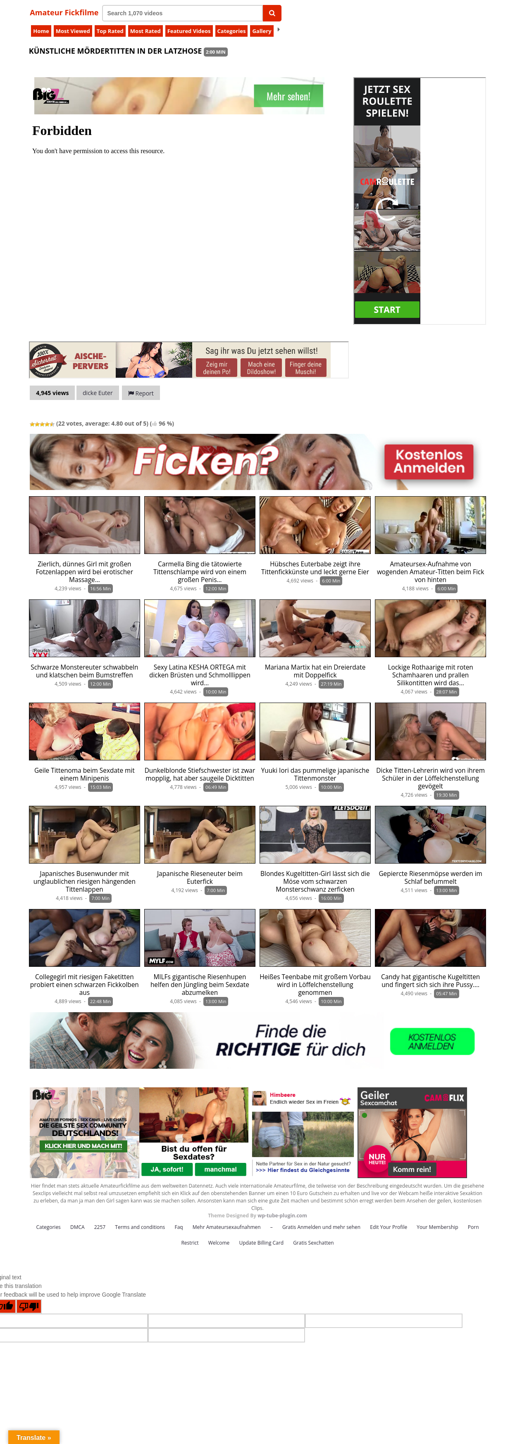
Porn (473, 1227)
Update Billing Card (261, 1242)
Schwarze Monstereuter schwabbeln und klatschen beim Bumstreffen (84, 671)
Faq (178, 1227)
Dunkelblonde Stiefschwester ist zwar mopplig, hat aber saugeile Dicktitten (200, 774)
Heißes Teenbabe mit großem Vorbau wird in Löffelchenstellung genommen (315, 985)
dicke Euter (98, 393)
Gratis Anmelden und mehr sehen (321, 1227)
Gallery (261, 31)
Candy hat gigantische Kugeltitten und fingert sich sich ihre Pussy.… (430, 981)
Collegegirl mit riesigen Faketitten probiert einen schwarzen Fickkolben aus (84, 985)
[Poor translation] (29, 1306)
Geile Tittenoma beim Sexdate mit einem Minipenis (84, 774)
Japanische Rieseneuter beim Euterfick (200, 877)
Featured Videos (189, 31)
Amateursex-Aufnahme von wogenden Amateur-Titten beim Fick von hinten (430, 572)
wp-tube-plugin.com (282, 1215)
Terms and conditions (140, 1227)
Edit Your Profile (388, 1227)
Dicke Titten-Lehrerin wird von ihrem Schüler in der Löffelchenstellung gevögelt (430, 778)
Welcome (219, 1242)
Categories (231, 31)
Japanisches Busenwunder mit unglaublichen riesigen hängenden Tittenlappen (84, 881)
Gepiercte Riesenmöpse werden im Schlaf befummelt (430, 877)
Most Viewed (73, 31)
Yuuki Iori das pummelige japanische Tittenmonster (315, 774)
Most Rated (145, 31)
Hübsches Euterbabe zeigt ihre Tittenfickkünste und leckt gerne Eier (315, 568)
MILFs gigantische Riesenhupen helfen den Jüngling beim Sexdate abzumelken (199, 985)
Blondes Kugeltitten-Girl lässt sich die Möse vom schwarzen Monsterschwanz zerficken (315, 881)
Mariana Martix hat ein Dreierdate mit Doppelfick (315, 671)
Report (141, 393)
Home (41, 31)
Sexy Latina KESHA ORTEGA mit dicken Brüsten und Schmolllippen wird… (199, 675)
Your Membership (437, 1227)
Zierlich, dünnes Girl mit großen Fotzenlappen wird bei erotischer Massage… (84, 572)
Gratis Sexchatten (313, 1242)
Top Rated (110, 31)
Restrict (189, 1242)
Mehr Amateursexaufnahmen (227, 1227)
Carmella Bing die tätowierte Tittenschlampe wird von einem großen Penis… (199, 572)
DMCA (77, 1227)
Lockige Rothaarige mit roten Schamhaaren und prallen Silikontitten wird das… (430, 675)
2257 (99, 1227)
